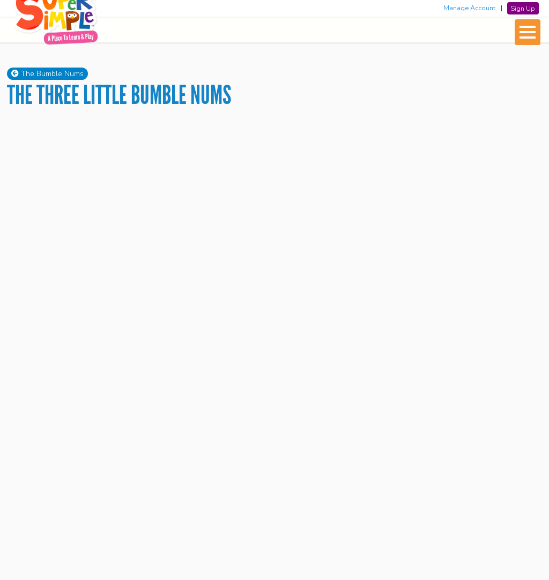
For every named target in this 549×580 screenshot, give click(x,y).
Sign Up (522, 8)
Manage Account (469, 8)
